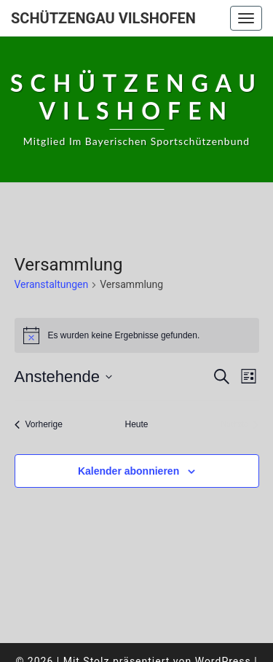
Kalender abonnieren (128, 471)
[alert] (137, 335)
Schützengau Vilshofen (103, 18)
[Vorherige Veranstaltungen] (39, 424)
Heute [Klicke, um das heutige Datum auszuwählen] (136, 424)
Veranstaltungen (52, 284)
